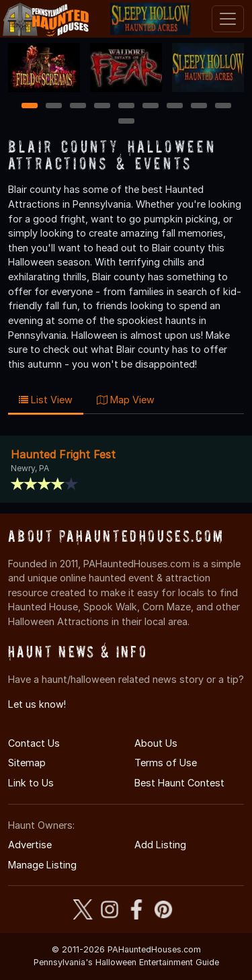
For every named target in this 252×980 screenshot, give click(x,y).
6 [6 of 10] (150, 106)
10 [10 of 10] (127, 122)
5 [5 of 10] (126, 106)
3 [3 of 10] (78, 106)
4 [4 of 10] (102, 106)
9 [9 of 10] (223, 106)
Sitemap (27, 762)
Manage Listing (42, 864)
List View (46, 399)
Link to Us (31, 782)
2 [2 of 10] (53, 106)
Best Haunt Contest (179, 782)
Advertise (30, 844)
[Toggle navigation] (228, 18)
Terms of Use (165, 762)
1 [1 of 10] (29, 106)
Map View (126, 399)
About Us (155, 743)
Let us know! (37, 704)
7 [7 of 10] (174, 106)
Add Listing (160, 844)
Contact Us (34, 743)
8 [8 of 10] (199, 106)
